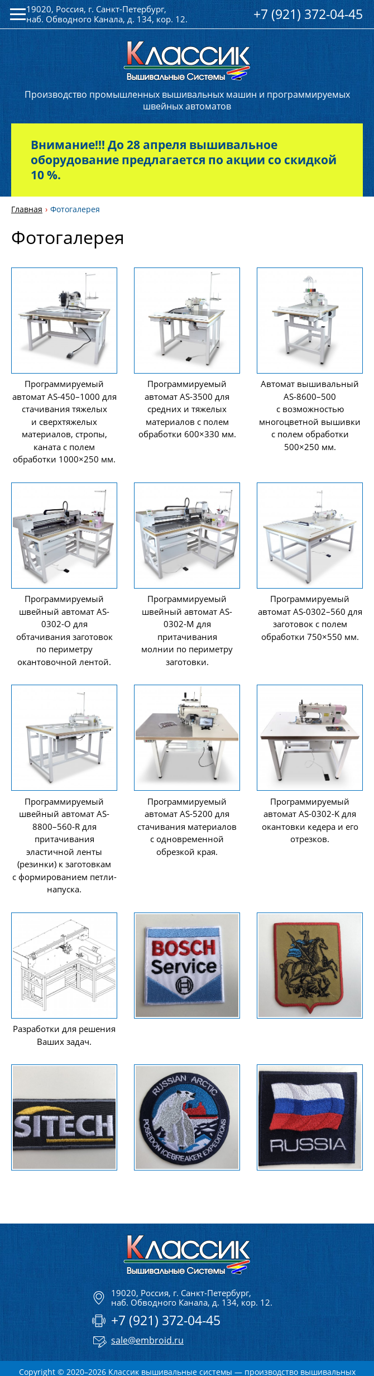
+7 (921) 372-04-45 (308, 14)
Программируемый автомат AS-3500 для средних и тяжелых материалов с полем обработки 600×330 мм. (187, 408)
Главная (26, 209)
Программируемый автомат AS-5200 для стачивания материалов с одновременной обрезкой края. (187, 826)
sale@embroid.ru (147, 1340)
